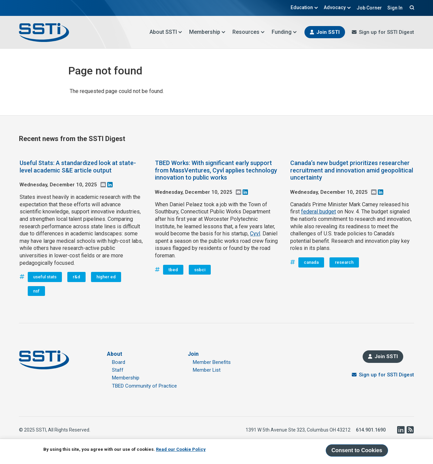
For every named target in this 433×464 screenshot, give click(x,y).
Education (304, 7)
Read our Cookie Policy (181, 449)
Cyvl (255, 233)
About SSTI (166, 32)
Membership (207, 32)
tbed (173, 269)
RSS (410, 430)
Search (411, 7)
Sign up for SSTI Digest (386, 32)
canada (311, 262)
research (344, 262)
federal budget (318, 211)
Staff (117, 370)
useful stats (44, 276)
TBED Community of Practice (144, 386)
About (114, 354)
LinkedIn (400, 430)
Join (193, 354)
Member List (207, 370)
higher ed (106, 276)
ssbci (199, 269)
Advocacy (337, 7)
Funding (284, 32)
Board (118, 362)
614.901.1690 (371, 430)
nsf (36, 291)
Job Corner (369, 7)
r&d (76, 276)
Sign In (395, 7)
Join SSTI (328, 32)
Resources (248, 32)
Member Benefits (212, 362)
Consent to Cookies (357, 450)
